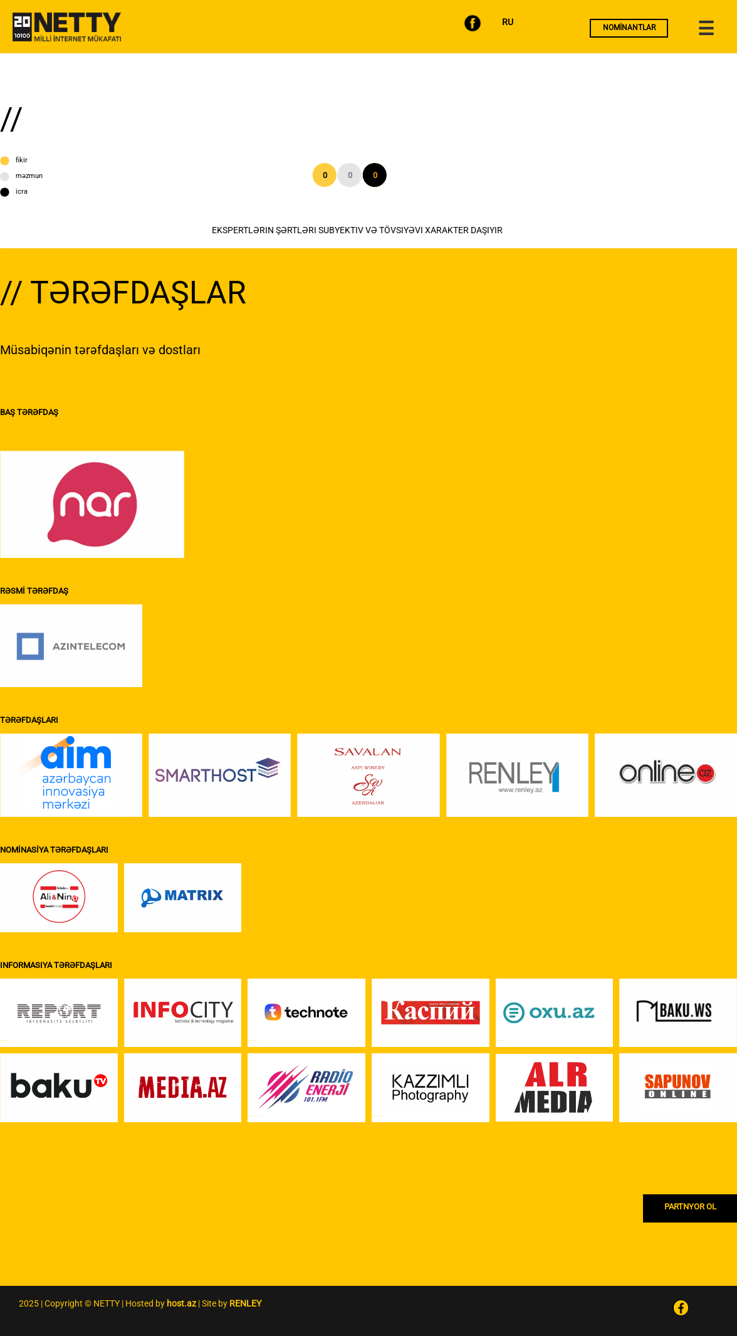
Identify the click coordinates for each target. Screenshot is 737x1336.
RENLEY (245, 1303)
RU (507, 22)
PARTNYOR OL (690, 1206)
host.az (181, 1303)
